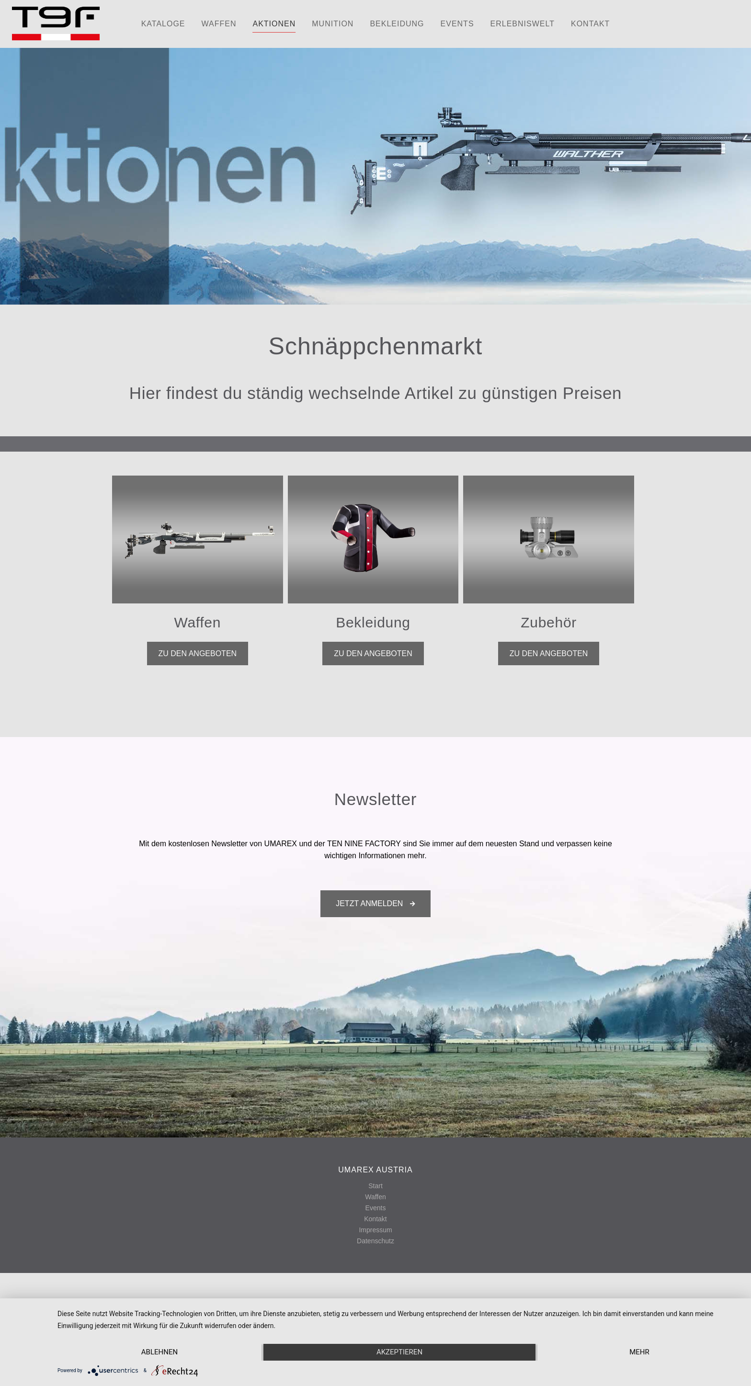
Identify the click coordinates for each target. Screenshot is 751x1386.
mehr (639, 1352)
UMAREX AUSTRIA (375, 1170)
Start (375, 1186)
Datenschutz (375, 1241)
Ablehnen (159, 1352)
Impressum (375, 1230)
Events (375, 1208)
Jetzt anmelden (375, 903)
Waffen (375, 1197)
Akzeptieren (399, 1352)
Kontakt (375, 1219)
